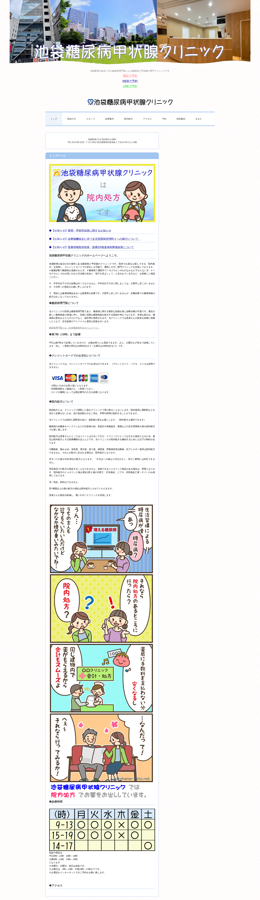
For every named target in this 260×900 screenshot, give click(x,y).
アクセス (147, 119)
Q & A (198, 119)
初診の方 (71, 119)
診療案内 (109, 119)
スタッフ (90, 119)
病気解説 (181, 119)
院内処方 (128, 119)
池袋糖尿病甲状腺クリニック (130, 102)
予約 (164, 119)
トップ (53, 119)
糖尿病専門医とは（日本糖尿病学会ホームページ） (74, 328)
